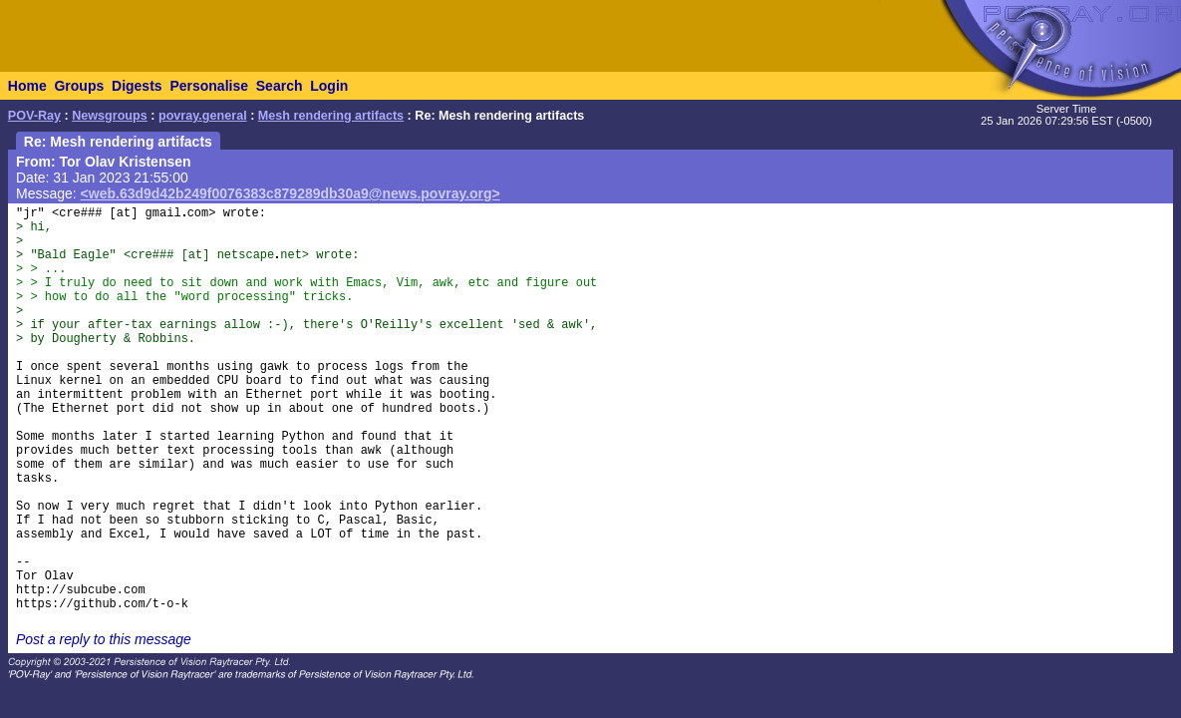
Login (329, 86)
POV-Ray (34, 116)
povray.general (202, 116)
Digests (137, 86)
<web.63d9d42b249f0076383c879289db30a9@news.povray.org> (290, 193)
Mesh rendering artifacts (331, 116)
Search (279, 86)
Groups (79, 86)
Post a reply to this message (103, 639)
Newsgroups (110, 116)
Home (27, 86)
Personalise (208, 86)
